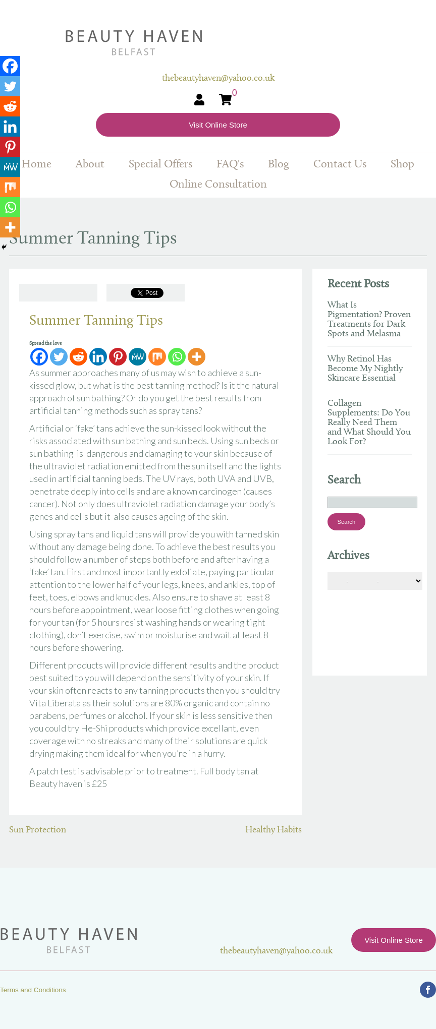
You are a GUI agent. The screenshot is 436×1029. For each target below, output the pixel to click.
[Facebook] (39, 357)
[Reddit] (78, 357)
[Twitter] (59, 357)
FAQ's (230, 164)
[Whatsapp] (177, 357)
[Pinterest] (118, 357)
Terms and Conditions (33, 990)
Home (36, 164)
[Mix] (157, 357)
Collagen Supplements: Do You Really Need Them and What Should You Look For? (369, 423)
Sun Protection (37, 830)
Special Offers (160, 164)
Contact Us (339, 164)
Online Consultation (218, 185)
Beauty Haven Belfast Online (218, 42)
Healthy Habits (273, 830)
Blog (278, 164)
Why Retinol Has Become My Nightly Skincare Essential (365, 368)
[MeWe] (137, 357)
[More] (196, 357)
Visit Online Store (218, 124)
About (90, 164)
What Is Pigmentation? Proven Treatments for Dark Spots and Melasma (369, 319)
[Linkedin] (98, 357)
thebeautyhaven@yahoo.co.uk (276, 951)
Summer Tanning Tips (96, 321)
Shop (402, 164)
